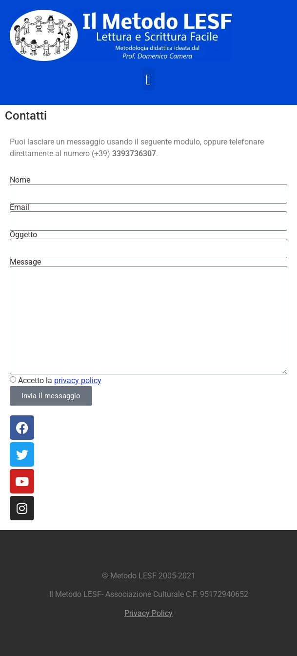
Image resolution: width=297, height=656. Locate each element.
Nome (20, 180)
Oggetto (23, 235)
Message (25, 262)
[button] (148, 79)
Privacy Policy (148, 613)
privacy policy (77, 380)
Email (19, 207)
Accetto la (59, 380)
